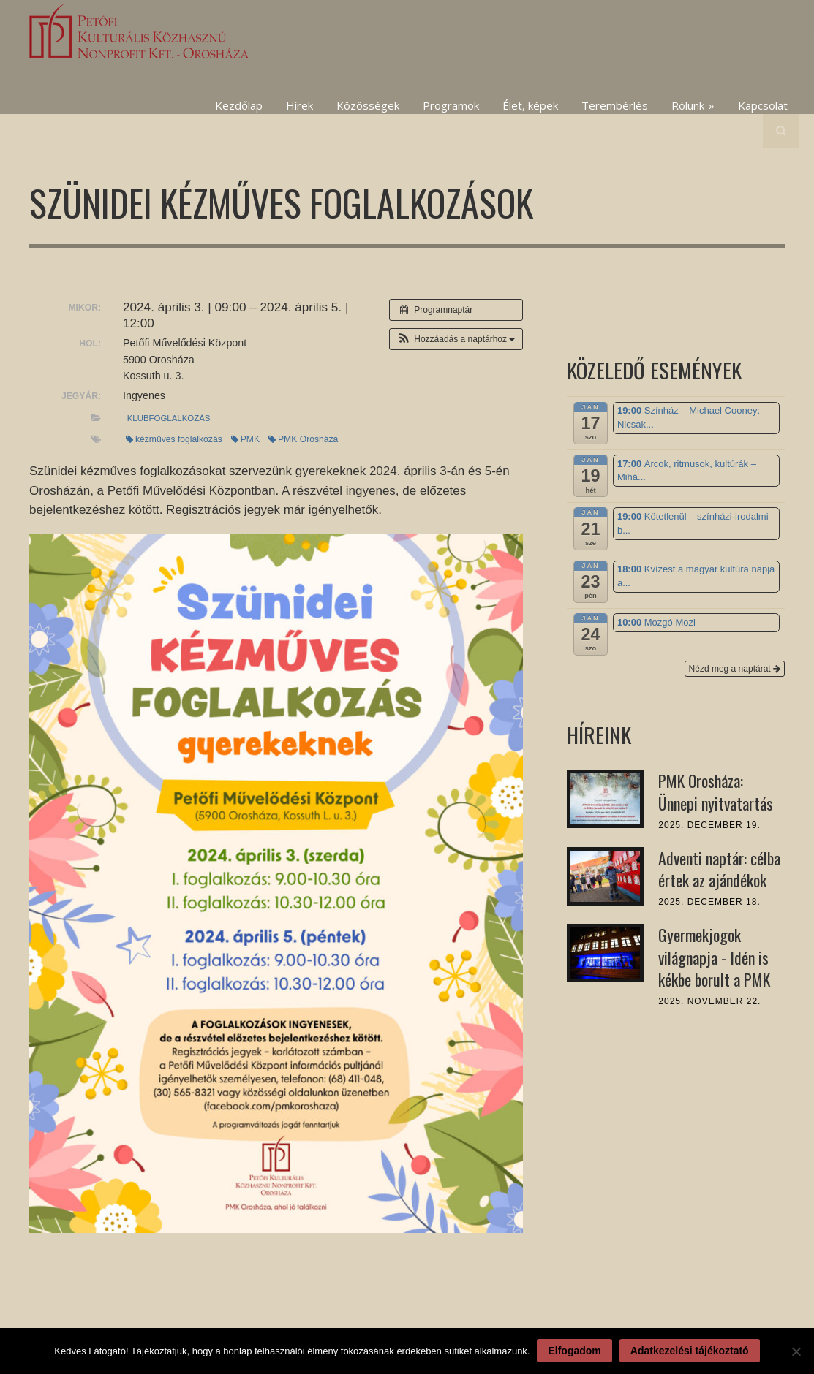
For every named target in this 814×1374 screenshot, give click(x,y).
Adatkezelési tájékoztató (689, 1350)
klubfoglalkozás (169, 418)
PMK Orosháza (303, 439)
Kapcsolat (763, 105)
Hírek (299, 105)
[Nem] (795, 1351)
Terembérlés (614, 105)
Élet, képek (530, 105)
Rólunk (693, 105)
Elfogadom (574, 1350)
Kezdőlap (239, 105)
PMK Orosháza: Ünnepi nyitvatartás (715, 792)
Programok (451, 105)
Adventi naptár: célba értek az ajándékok (719, 869)
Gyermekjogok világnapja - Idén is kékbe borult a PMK (714, 957)
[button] (456, 339)
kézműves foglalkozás (174, 439)
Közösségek (367, 105)
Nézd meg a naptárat (734, 669)
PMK (245, 439)
